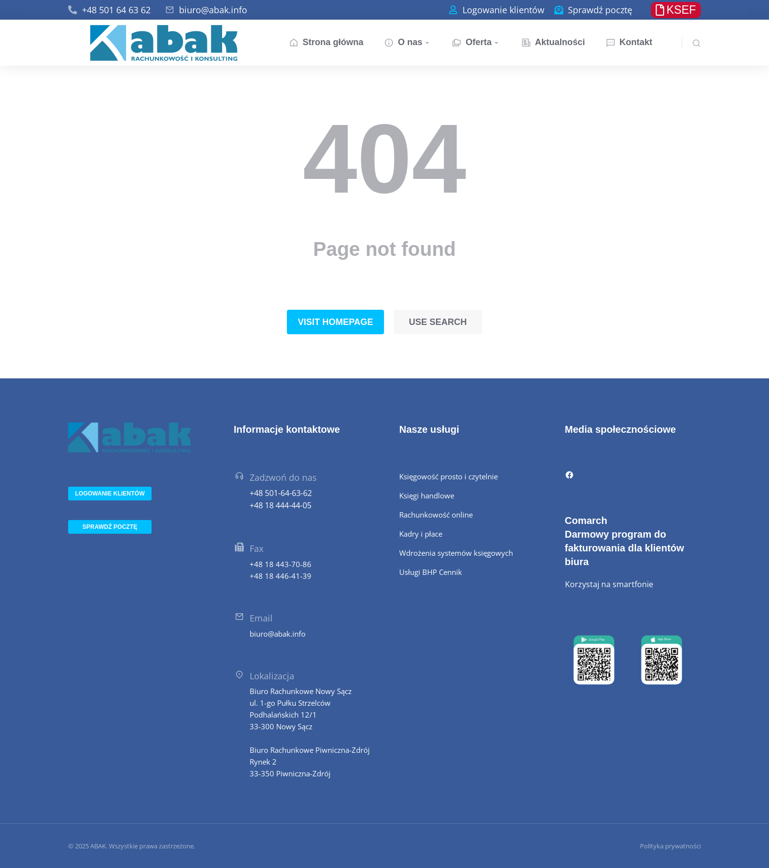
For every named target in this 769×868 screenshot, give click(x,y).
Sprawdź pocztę (600, 10)
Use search (438, 322)
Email (261, 618)
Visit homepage (335, 322)
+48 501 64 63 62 (116, 10)
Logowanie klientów (503, 10)
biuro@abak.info (213, 10)
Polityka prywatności (670, 846)
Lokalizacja (272, 676)
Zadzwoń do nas (283, 477)
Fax (256, 548)
